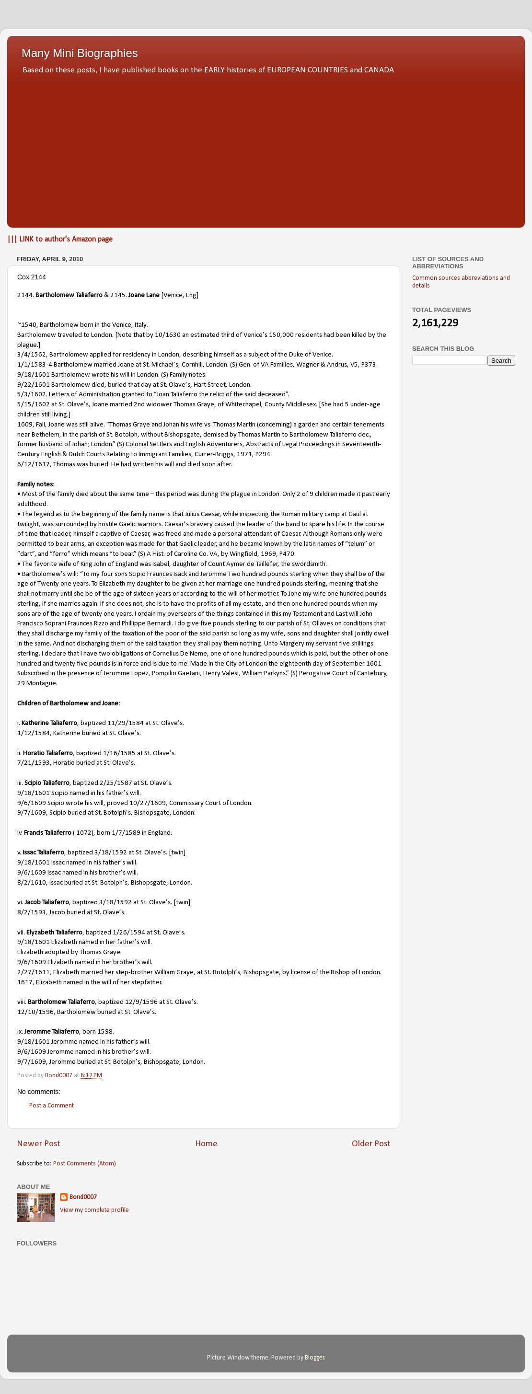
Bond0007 (83, 1197)
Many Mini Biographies (80, 52)
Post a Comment (51, 1106)
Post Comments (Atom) (84, 1164)
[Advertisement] (266, 148)
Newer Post (38, 1144)
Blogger (314, 1358)
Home (206, 1144)
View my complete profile (94, 1210)
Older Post (371, 1144)
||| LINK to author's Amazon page (60, 239)
